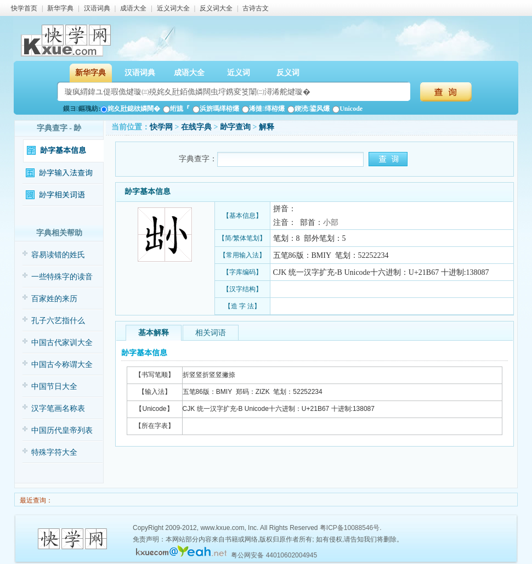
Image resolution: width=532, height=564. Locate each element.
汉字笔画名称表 (58, 408)
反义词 (287, 73)
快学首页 (24, 8)
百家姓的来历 (54, 299)
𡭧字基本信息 (63, 150)
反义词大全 (216, 8)
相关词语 (210, 333)
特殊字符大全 (54, 452)
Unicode (347, 108)
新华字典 (60, 8)
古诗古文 (255, 8)
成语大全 (133, 8)
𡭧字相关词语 (62, 195)
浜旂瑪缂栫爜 (216, 108)
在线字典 (196, 127)
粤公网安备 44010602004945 (274, 555)
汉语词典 (97, 8)
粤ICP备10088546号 (350, 528)
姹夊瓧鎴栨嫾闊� (130, 108)
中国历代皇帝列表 (62, 430)
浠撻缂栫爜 (263, 108)
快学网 (161, 127)
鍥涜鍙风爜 (308, 108)
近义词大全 (173, 8)
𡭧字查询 (235, 127)
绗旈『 (176, 108)
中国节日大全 (54, 386)
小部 (330, 222)
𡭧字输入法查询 (66, 173)
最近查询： (35, 500)
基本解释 (153, 333)
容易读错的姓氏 (58, 255)
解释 (266, 127)
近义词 (238, 73)
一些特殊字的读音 (62, 277)
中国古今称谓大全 (62, 364)
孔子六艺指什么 (58, 321)
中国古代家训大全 (62, 343)
